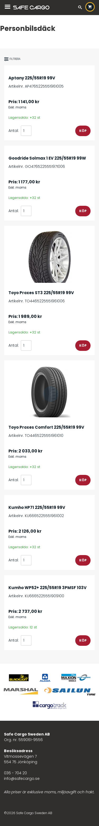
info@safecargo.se (22, 778)
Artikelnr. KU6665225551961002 (49, 508)
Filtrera (12, 59)
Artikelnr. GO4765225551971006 (49, 159)
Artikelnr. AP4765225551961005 (49, 79)
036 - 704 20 (15, 773)
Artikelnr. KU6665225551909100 (49, 589)
